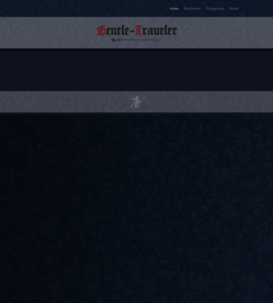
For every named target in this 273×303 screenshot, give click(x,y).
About (233, 9)
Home (174, 9)
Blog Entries (192, 9)
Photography (215, 9)
